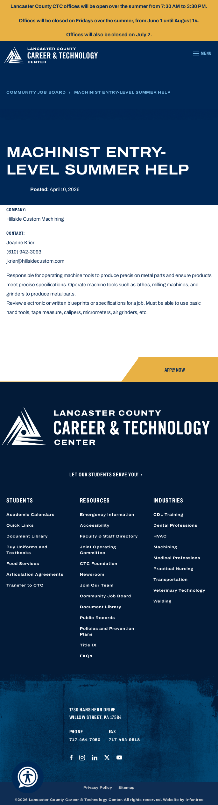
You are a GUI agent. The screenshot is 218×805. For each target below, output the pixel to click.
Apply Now (175, 370)
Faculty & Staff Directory (109, 536)
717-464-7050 (85, 739)
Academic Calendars (30, 514)
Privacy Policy (97, 787)
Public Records (97, 618)
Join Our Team (97, 585)
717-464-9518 (124, 739)
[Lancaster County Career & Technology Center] (51, 56)
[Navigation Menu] (202, 53)
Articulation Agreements (34, 574)
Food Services (22, 563)
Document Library (27, 536)
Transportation (170, 579)
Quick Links (20, 525)
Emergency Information (107, 514)
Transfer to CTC (25, 585)
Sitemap (126, 787)
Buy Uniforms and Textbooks (26, 550)
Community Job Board (36, 92)
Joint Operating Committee (98, 550)
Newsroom (92, 574)
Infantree (195, 799)
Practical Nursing (173, 568)
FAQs (86, 656)
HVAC (160, 536)
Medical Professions (176, 558)
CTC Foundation (98, 563)
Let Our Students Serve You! (104, 475)
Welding (162, 601)
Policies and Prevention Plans (107, 631)
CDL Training (168, 514)
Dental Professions (175, 525)
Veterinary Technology (179, 590)
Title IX (88, 645)
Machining (165, 547)
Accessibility (94, 525)
